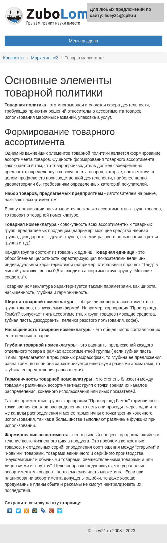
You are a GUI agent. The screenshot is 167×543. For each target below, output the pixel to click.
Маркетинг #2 (44, 57)
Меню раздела (83, 40)
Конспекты (13, 57)
